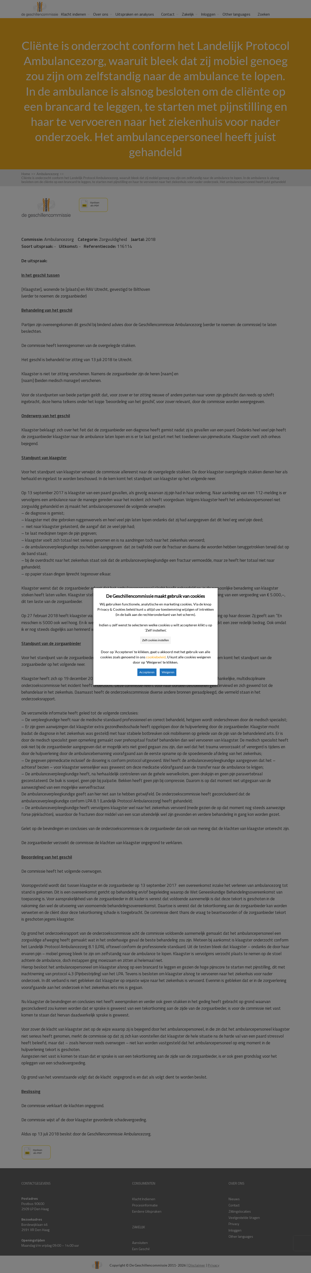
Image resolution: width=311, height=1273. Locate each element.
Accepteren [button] (147, 672)
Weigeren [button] (168, 672)
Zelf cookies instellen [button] (155, 640)
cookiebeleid (156, 657)
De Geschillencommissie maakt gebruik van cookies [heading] (155, 596)
